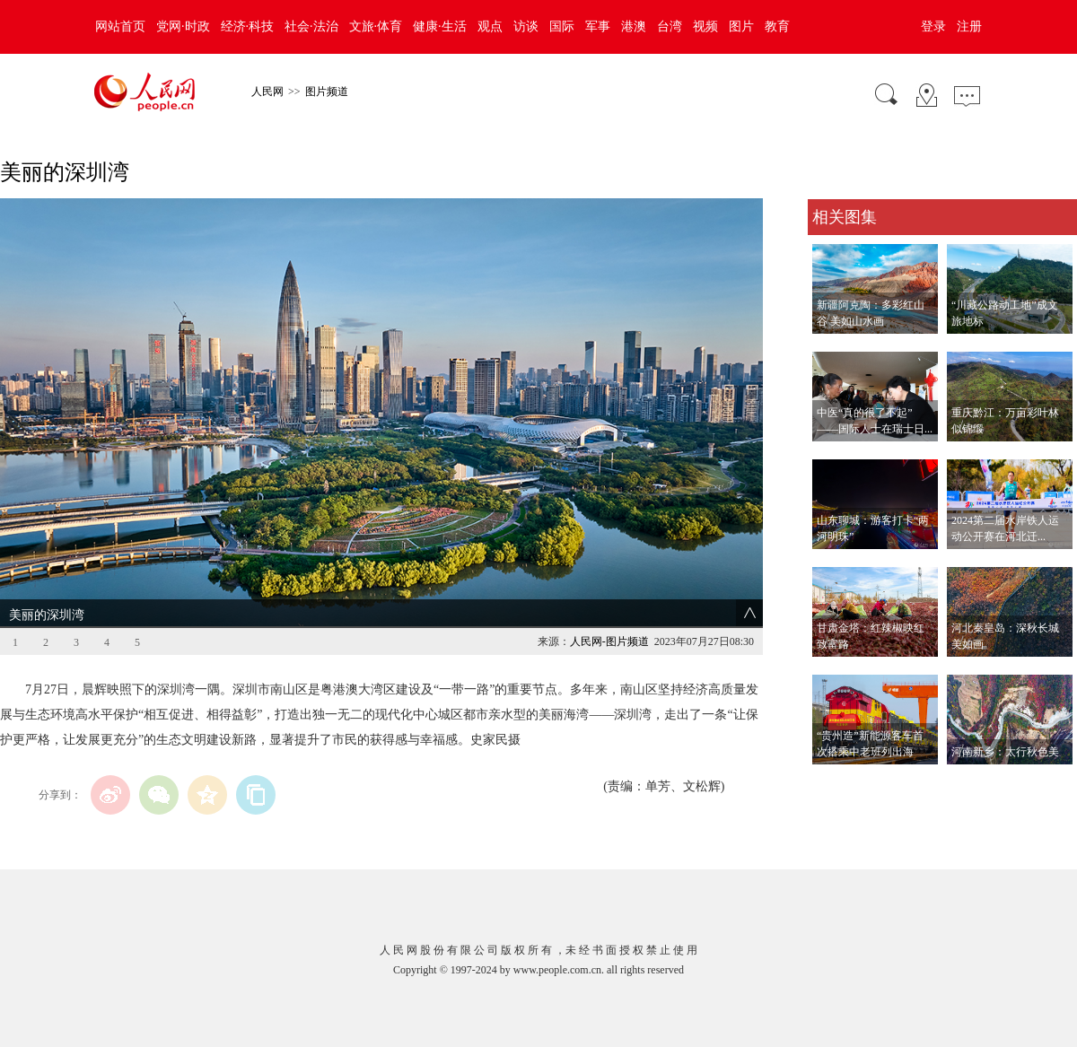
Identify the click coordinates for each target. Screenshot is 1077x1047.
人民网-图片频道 (609, 641)
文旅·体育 (376, 26)
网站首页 (120, 26)
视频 (705, 26)
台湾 (669, 26)
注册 (969, 26)
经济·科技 (248, 26)
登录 (933, 26)
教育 (777, 26)
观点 (490, 26)
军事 (597, 26)
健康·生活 (440, 26)
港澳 (633, 26)
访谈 (525, 26)
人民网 (267, 91)
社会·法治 (311, 26)
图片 (741, 26)
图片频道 (326, 91)
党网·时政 (183, 26)
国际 (561, 26)
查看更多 (833, 783)
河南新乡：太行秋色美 (1005, 752)
